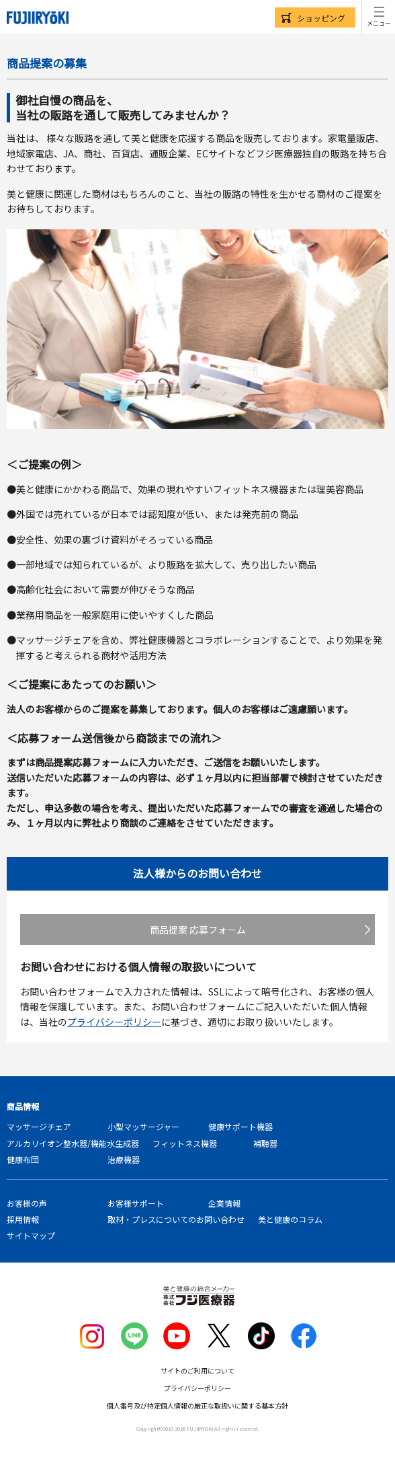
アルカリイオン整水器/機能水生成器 (73, 1143)
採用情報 (23, 1219)
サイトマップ (31, 1235)
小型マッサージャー (143, 1126)
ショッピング (321, 18)
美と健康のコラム (290, 1219)
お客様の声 (27, 1203)
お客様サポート (135, 1203)
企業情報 (224, 1203)
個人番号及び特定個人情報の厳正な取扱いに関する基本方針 (197, 1405)
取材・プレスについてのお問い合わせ (176, 1219)
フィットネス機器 (184, 1143)
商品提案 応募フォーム (198, 929)
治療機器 (123, 1159)
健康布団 (23, 1159)
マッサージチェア (39, 1126)
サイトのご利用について (197, 1370)
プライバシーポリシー (114, 1021)
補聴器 (265, 1143)
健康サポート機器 (240, 1126)
